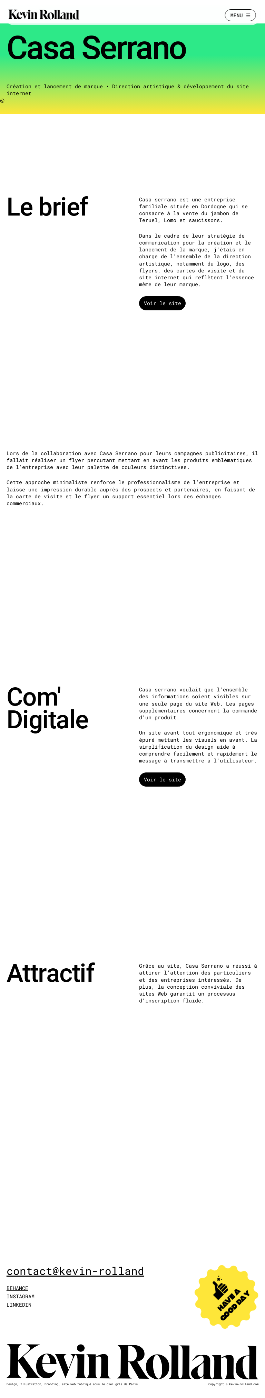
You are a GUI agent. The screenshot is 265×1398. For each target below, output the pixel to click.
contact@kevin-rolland (75, 1271)
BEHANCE (17, 1288)
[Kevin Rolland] (43, 15)
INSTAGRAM (21, 1296)
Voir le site (162, 303)
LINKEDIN (19, 1304)
